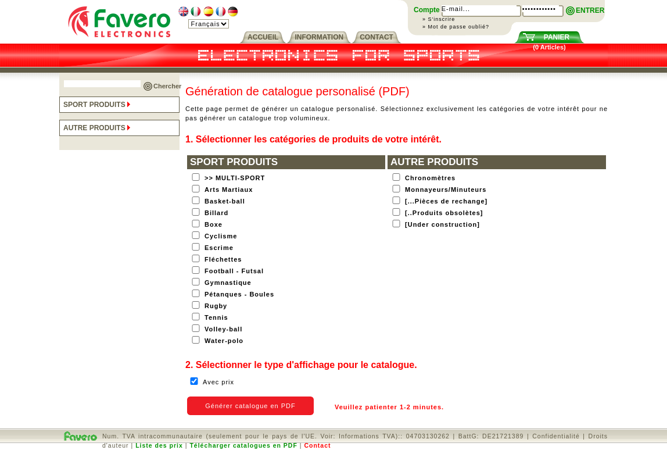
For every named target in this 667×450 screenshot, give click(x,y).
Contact (317, 445)
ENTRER (590, 10)
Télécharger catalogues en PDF (243, 445)
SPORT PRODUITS (97, 105)
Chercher (167, 86)
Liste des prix (159, 445)
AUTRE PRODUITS (97, 128)
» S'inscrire (438, 19)
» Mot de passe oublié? (455, 27)
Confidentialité (556, 436)
